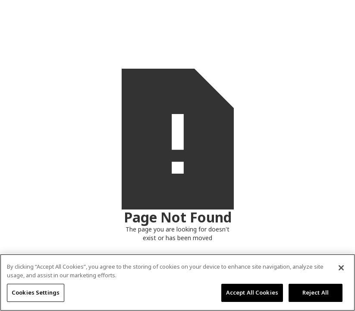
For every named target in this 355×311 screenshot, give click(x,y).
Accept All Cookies (252, 292)
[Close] (341, 267)
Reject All (315, 292)
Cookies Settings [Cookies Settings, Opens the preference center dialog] (36, 292)
